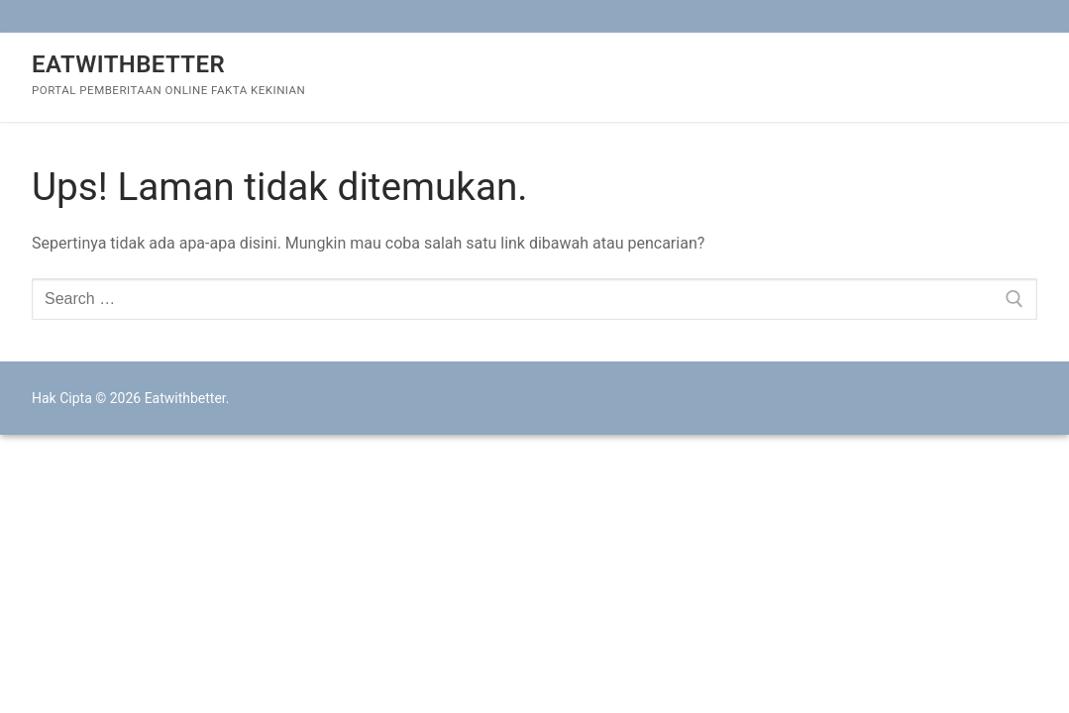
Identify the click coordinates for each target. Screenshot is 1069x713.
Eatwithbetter (128, 64)
